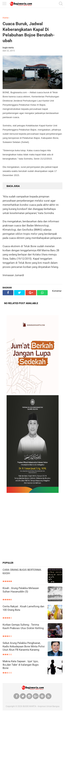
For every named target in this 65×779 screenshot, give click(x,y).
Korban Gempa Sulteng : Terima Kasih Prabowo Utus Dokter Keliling (23, 626)
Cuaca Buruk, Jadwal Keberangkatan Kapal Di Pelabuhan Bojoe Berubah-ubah (29, 32)
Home (5, 18)
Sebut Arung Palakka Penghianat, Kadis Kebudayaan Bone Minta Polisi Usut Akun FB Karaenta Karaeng (24, 646)
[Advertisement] (32, 527)
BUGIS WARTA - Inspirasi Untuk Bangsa (41, 706)
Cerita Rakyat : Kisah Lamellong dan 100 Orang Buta (23, 608)
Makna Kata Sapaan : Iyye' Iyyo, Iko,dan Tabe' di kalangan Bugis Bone (21, 665)
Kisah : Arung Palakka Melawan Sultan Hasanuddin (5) (21, 590)
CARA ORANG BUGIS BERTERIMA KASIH (22, 571)
